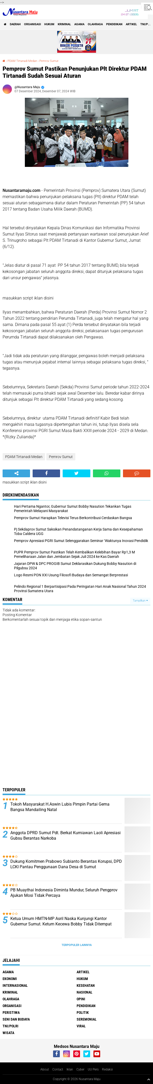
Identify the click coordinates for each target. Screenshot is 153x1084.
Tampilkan (140, 600)
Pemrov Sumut (49, 61)
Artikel (131, 24)
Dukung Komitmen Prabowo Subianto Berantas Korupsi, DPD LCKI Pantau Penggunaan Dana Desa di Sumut (66, 864)
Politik (83, 1012)
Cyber (80, 1069)
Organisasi (32, 24)
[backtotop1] (148, 1079)
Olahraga (95, 24)
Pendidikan (114, 24)
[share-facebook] (46, 473)
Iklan (70, 1069)
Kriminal (64, 24)
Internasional (15, 985)
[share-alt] (16, 473)
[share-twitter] (76, 473)
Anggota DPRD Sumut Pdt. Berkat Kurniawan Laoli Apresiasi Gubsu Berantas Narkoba (65, 835)
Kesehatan (86, 985)
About (44, 1069)
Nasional (84, 992)
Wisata (8, 1033)
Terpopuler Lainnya (77, 945)
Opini (81, 999)
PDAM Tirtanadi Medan (22, 61)
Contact (57, 1069)
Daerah (15, 24)
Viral (81, 1026)
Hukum (49, 24)
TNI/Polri (10, 1026)
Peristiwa (11, 1012)
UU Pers (93, 1069)
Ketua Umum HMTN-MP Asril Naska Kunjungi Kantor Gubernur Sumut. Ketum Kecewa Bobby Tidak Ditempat (61, 921)
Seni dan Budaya (16, 1019)
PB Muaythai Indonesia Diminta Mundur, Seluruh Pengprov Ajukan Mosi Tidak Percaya (64, 892)
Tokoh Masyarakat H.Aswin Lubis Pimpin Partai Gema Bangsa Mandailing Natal (60, 807)
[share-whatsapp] (106, 473)
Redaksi (107, 1069)
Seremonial (87, 1019)
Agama (79, 24)
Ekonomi (10, 979)
